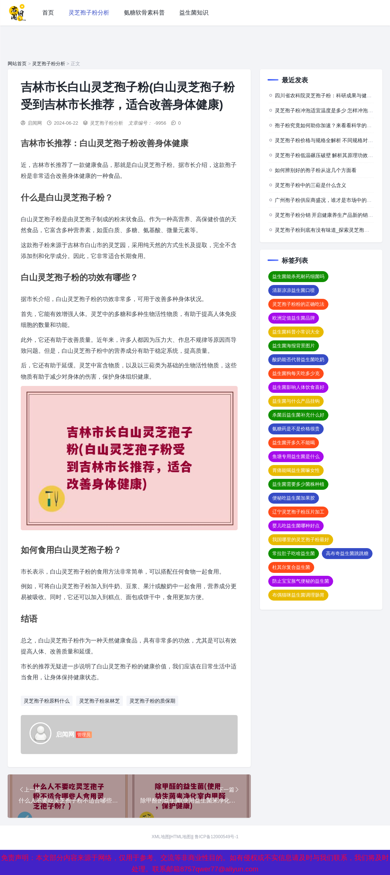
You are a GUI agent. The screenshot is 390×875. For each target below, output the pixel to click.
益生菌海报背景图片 (293, 345)
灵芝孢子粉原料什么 (47, 701)
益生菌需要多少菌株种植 (298, 484)
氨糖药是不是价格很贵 (296, 428)
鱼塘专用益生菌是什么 (296, 456)
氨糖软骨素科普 (144, 12)
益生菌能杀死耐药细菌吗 (298, 276)
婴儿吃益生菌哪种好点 (296, 525)
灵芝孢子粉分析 (89, 12)
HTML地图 (181, 837)
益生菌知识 (193, 12)
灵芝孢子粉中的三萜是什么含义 (310, 185)
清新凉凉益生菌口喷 (293, 290)
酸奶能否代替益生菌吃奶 (298, 359)
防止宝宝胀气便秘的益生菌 (300, 581)
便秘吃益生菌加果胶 (293, 498)
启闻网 (35, 123)
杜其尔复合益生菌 (291, 567)
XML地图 (160, 837)
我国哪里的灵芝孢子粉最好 (300, 539)
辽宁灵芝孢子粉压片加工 (298, 512)
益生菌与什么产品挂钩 (296, 401)
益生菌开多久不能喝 (293, 442)
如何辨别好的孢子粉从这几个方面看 (315, 170)
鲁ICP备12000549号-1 (216, 837)
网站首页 (17, 63)
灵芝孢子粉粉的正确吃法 (298, 304)
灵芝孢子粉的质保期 (152, 701)
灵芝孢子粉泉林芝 (99, 701)
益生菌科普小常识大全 (296, 332)
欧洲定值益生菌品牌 (293, 318)
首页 (48, 12)
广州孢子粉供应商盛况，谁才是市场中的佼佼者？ (331, 200)
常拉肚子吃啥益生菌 (293, 553)
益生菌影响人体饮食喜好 (298, 387)
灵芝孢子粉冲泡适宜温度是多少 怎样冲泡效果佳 (329, 110)
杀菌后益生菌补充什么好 (298, 415)
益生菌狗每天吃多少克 (296, 373)
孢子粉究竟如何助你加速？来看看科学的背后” (327, 125)
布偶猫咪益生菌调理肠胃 (298, 595)
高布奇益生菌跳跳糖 (347, 553)
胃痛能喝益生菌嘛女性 (296, 470)
